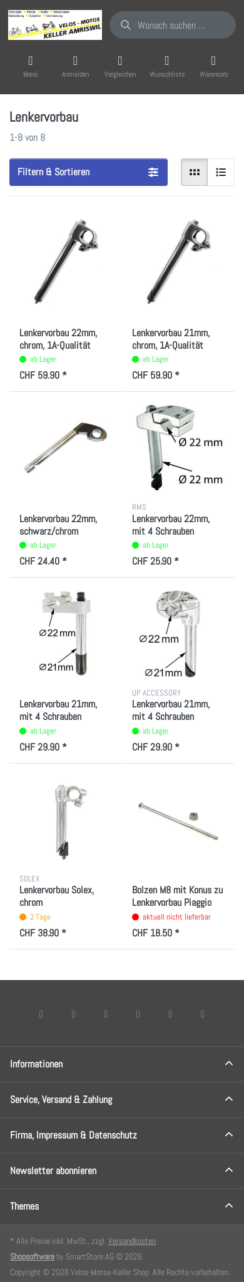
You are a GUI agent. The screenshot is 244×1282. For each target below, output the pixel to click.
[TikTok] (138, 1013)
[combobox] (172, 25)
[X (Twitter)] (74, 1013)
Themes (24, 1206)
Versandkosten (132, 1240)
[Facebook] (41, 1013)
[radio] (194, 172)
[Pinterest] (202, 1013)
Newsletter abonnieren (53, 1170)
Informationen (36, 1064)
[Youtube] (171, 1013)
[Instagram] (105, 1013)
